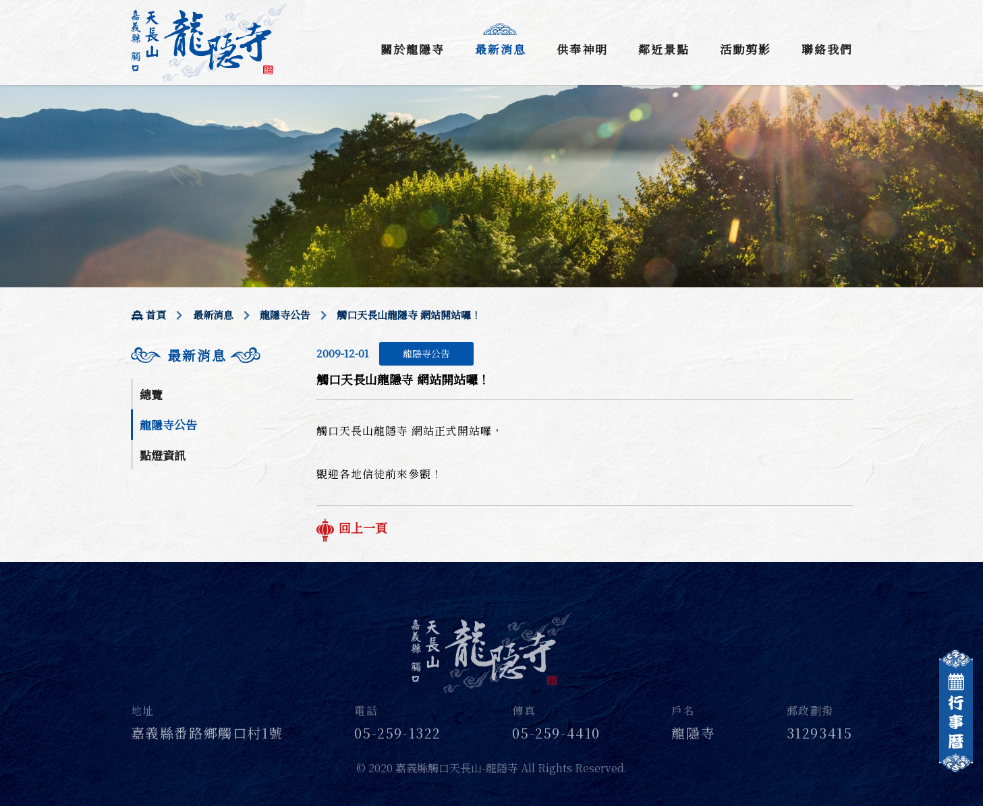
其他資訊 (163, 529)
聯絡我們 (827, 48)
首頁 (149, 315)
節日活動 (163, 498)
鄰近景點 (664, 48)
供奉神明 (582, 48)
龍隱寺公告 (285, 315)
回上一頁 (351, 527)
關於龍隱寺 (413, 48)
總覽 (151, 394)
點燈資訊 (163, 455)
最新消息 (500, 48)
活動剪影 (745, 48)
